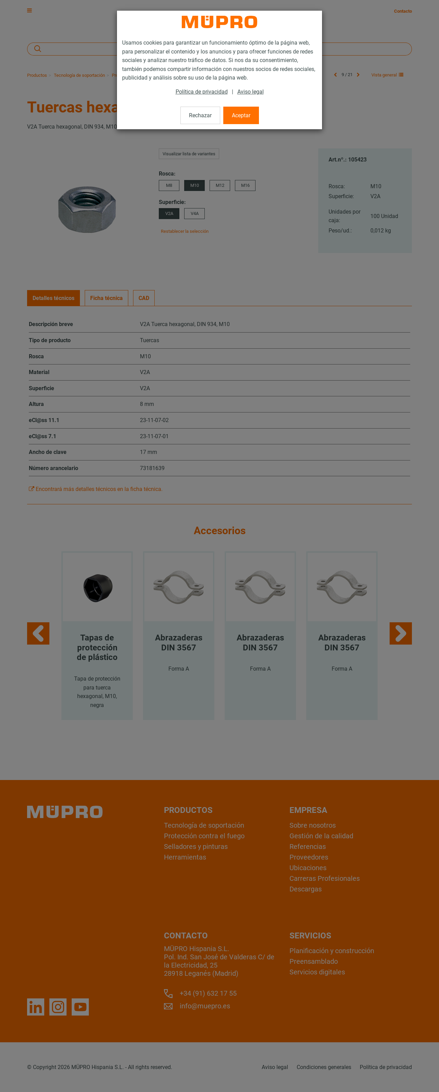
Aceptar (241, 115)
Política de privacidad (202, 91)
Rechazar (200, 115)
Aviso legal (250, 91)
